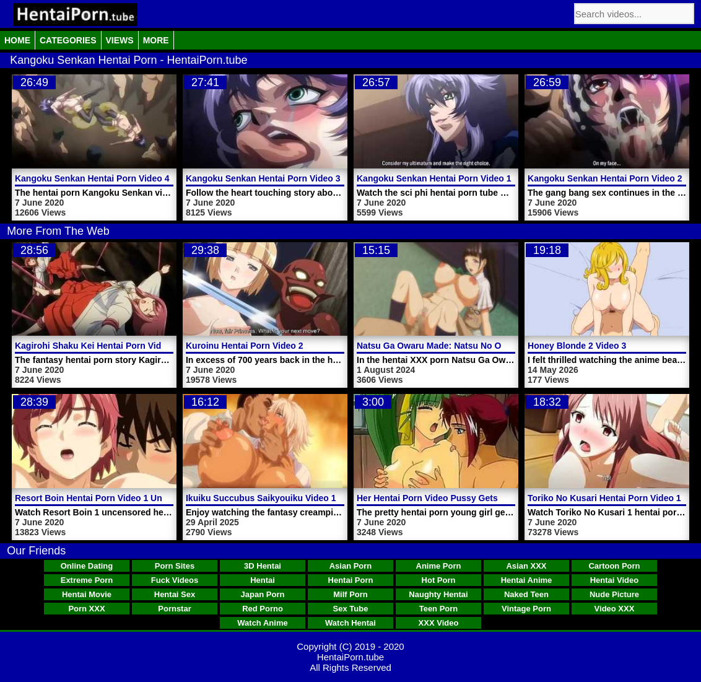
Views (120, 40)
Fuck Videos (174, 580)
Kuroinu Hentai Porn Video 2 (244, 346)
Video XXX (614, 608)
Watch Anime (262, 622)
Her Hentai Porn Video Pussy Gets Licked (442, 498)
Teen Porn (438, 608)
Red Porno (262, 608)
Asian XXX (526, 566)
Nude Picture (614, 594)
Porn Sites (174, 566)
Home (17, 40)
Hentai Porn (350, 580)
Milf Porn (350, 594)
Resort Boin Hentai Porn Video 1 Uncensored (108, 498)
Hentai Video (614, 580)
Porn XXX (86, 608)
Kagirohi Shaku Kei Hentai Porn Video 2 (96, 346)
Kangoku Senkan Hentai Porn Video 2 (605, 178)
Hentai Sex (174, 594)
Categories (68, 40)
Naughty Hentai (438, 594)
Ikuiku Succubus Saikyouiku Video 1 (261, 498)
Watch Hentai (350, 622)
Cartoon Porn (614, 566)
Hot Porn (439, 580)
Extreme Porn (87, 580)
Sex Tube (350, 608)
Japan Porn (263, 594)
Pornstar (174, 608)
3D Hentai (262, 566)
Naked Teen (526, 594)
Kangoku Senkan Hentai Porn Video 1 (434, 178)
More (156, 40)
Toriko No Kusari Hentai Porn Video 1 (604, 498)
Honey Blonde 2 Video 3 (577, 346)
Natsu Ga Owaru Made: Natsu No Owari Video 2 (454, 346)
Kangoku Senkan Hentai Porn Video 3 (263, 178)
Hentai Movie (86, 594)
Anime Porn (438, 566)
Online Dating (87, 566)
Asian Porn (350, 566)
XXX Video (439, 622)
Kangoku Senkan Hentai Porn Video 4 (92, 178)
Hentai (262, 580)
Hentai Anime (526, 580)
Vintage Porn (526, 608)
